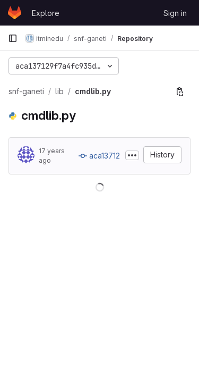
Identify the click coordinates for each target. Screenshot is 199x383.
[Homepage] (14, 12)
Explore (45, 13)
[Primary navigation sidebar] (12, 38)
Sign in (175, 13)
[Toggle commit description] (132, 155)
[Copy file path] (179, 91)
